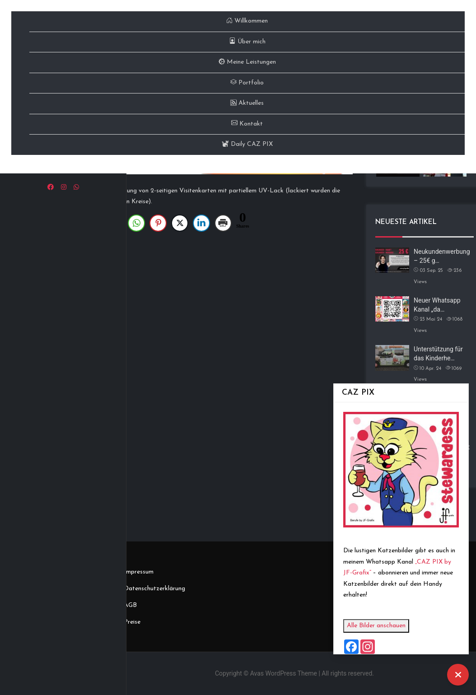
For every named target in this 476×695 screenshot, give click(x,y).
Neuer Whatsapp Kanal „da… (437, 305)
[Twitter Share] (179, 223)
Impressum (139, 572)
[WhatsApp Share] (136, 223)
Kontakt (247, 124)
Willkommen (247, 21)
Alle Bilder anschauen (380, 625)
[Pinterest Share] (158, 223)
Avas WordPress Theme (283, 673)
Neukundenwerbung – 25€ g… (442, 256)
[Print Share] (223, 223)
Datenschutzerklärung (154, 588)
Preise (132, 622)
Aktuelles (247, 103)
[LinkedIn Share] (201, 223)
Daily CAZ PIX (247, 144)
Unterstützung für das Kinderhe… (438, 353)
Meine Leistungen (247, 62)
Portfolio (247, 82)
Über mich (247, 41)
